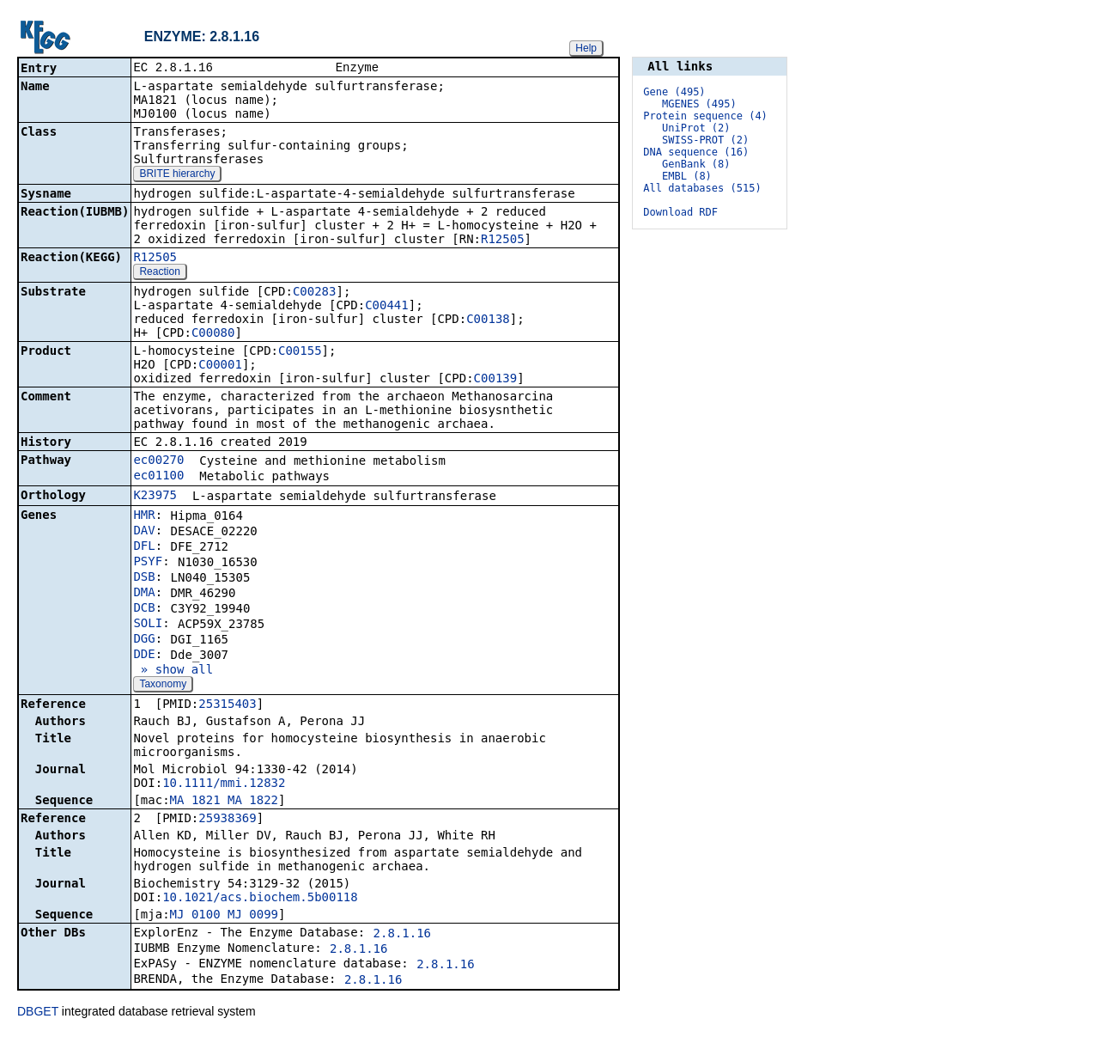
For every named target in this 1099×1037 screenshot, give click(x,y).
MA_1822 (253, 801)
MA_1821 (195, 801)
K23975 (155, 496)
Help (586, 48)
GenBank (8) (696, 164)
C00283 (315, 293)
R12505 (503, 240)
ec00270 (158, 461)
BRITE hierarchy (177, 175)
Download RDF (680, 212)
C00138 (488, 320)
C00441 (387, 307)
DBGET (37, 1013)
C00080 (213, 334)
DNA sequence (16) (696, 152)
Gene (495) (674, 92)
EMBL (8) (687, 176)
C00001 (220, 366)
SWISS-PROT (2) (705, 140)
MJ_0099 (253, 916)
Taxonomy (162, 686)
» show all (173, 671)
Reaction (159, 273)
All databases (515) (702, 188)
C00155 (300, 352)
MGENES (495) (699, 104)
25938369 (227, 820)
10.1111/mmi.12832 (223, 784)
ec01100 (158, 477)
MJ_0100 (195, 916)
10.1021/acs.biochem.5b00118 (260, 899)
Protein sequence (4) (705, 116)
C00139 (496, 380)
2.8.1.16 (402, 935)
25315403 (227, 705)
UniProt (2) (696, 128)
